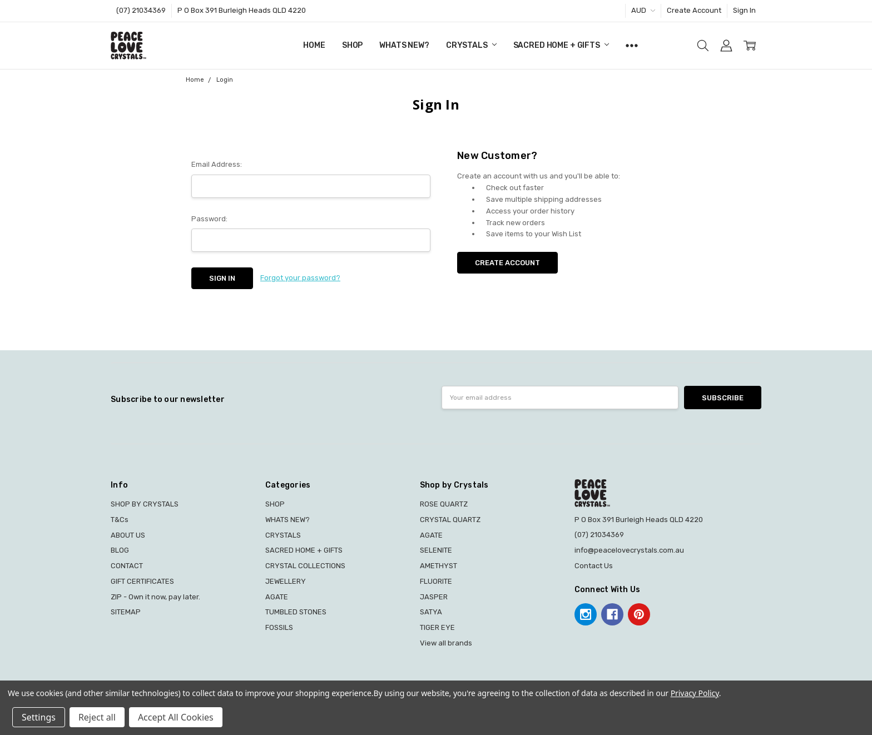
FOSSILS (279, 627)
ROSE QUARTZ (444, 504)
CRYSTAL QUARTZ (450, 519)
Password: (209, 219)
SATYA (431, 612)
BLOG (120, 550)
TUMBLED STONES (295, 612)
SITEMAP (126, 612)
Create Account (694, 10)
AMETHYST (438, 566)
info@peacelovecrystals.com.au (629, 550)
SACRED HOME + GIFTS (561, 45)
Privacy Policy (695, 693)
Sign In (744, 10)
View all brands (446, 643)
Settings (39, 717)
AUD (643, 10)
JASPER (434, 597)
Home (314, 45)
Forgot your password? (300, 278)
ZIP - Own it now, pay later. (155, 597)
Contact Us (593, 566)
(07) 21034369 (141, 10)
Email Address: (216, 164)
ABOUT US (128, 535)
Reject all (97, 717)
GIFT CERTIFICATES (142, 581)
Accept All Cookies (176, 717)
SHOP (352, 45)
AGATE (276, 597)
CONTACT (127, 566)
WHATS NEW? (404, 45)
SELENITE (436, 550)
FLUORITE (436, 581)
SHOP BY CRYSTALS (145, 504)
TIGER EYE (437, 627)
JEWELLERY (285, 581)
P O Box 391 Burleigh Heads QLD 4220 (241, 10)
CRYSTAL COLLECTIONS (305, 566)
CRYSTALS (471, 45)
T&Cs (119, 519)
